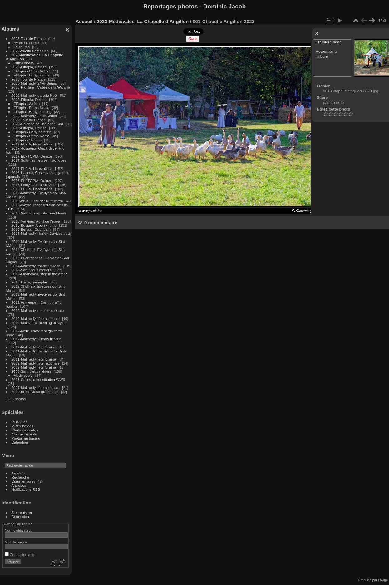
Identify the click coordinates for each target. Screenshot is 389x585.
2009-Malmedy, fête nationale (36, 363)
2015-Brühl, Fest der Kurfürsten (37, 201)
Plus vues (19, 422)
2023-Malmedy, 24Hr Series (34, 83)
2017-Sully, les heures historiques (39, 160)
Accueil (84, 21)
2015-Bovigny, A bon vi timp (34, 225)
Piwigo (383, 580)
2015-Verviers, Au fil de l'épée (36, 221)
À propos (19, 485)
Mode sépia (23, 375)
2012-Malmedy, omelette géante (38, 310)
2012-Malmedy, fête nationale (36, 319)
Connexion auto (20, 555)
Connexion (20, 516)
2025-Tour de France (29, 39)
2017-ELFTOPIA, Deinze (32, 156)
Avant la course (26, 43)
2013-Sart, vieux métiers (32, 270)
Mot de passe (16, 542)
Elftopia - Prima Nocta (31, 71)
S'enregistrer (22, 512)
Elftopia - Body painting (33, 112)
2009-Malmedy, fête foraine (34, 367)
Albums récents (24, 434)
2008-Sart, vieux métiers (32, 371)
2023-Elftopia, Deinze (29, 67)
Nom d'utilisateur (18, 530)
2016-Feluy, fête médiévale (34, 185)
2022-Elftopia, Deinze (29, 99)
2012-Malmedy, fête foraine (34, 347)
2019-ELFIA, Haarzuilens (32, 144)
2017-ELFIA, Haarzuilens (33, 168)
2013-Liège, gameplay (30, 282)
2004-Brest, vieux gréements (35, 392)
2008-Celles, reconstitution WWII (38, 379)
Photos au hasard (26, 438)
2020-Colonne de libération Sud (37, 124)
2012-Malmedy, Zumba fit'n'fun (37, 339)
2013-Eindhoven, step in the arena (40, 274)
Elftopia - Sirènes (28, 140)
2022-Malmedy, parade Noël (35, 95)
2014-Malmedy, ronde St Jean (36, 266)
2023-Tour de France (29, 79)
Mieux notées (22, 426)
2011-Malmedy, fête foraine (34, 359)
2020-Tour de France (29, 120)
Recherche (20, 477)
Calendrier (20, 442)
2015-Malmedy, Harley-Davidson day (42, 233)
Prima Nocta (24, 63)
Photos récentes (25, 430)
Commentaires (24, 481)
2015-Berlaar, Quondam (31, 229)
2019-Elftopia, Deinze (29, 128)
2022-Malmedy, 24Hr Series (34, 116)
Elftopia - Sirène (27, 103)
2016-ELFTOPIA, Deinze (32, 181)
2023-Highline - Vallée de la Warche (41, 87)
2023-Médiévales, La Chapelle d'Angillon (142, 21)
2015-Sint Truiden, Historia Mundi (39, 213)
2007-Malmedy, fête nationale (36, 388)
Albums (10, 29)
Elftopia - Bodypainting (32, 75)
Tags (15, 473)
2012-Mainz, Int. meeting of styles (39, 323)
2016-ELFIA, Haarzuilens (32, 189)
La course (22, 47)
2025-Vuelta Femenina (30, 51)
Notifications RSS (26, 489)
